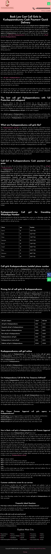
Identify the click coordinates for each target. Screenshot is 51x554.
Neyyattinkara (4, 534)
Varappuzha (33, 535)
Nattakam (32, 537)
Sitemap (25, 552)
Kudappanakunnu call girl (19, 455)
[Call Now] (49, 275)
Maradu (22, 534)
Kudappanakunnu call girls (11, 127)
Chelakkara (13, 537)
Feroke (2, 537)
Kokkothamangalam (5, 539)
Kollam (42, 534)
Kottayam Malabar (15, 535)
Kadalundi (3, 535)
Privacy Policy (42, 548)
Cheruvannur (24, 539)
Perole (41, 539)
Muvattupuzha (14, 539)
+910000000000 (43, 8)
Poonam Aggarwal (34, 548)
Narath (42, 537)
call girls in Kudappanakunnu (11, 77)
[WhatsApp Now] (49, 279)
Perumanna (33, 534)
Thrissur (42, 535)
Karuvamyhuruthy (34, 539)
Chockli (22, 537)
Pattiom (12, 534)
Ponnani (22, 535)
